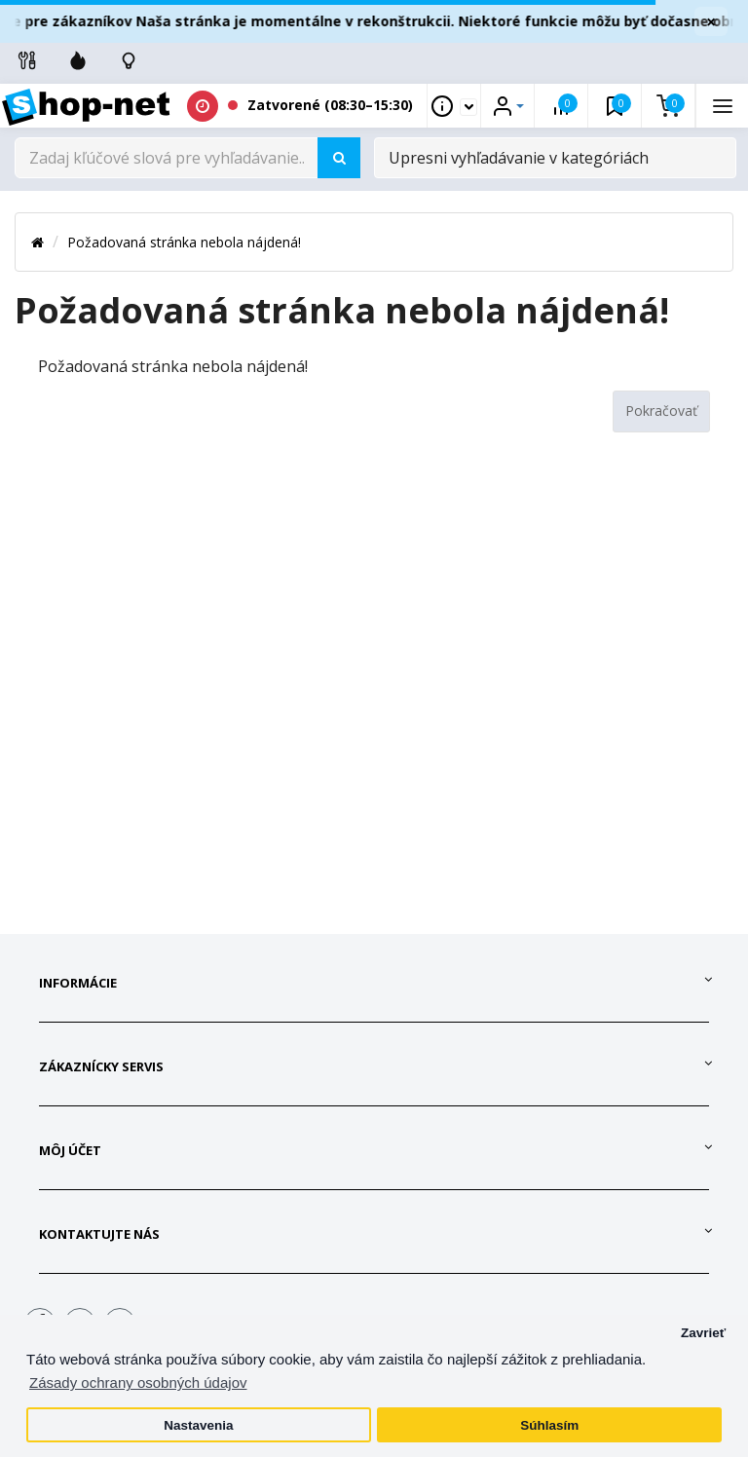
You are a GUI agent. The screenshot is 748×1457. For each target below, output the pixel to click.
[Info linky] (27, 60)
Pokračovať (661, 410)
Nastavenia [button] (198, 1425)
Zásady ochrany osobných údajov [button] (137, 1382)
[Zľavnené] (77, 60)
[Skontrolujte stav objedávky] (128, 60)
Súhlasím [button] (549, 1425)
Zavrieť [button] (703, 1333)
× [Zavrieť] (711, 21)
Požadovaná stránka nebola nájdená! (184, 242)
